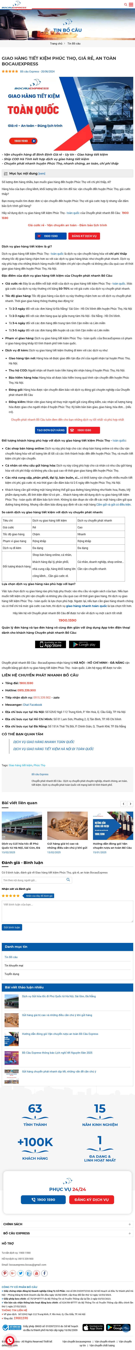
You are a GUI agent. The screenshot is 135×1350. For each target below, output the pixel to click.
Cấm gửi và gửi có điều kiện (113, 504)
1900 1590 (43, 1200)
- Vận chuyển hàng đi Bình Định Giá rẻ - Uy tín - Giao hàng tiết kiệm (55, 154)
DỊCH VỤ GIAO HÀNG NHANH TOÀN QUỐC (43, 742)
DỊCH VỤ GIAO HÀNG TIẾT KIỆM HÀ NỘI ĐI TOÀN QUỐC (53, 749)
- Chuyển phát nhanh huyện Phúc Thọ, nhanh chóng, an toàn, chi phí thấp (60, 163)
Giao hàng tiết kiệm (20, 765)
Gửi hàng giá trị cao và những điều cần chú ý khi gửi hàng (67, 847)
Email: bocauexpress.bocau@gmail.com (24, 1264)
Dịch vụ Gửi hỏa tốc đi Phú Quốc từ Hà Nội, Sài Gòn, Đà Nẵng (21, 847)
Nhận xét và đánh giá (16, 889)
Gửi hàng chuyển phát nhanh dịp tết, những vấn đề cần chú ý (59, 1071)
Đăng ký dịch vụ (92, 1200)
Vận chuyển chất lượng (102, 1345)
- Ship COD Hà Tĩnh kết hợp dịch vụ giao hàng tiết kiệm (45, 159)
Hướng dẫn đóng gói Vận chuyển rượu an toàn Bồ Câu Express (112, 847)
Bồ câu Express (40, 774)
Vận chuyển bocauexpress (76, 1341)
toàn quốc (73, 213)
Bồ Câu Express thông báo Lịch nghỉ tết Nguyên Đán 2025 (57, 1052)
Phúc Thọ (39, 765)
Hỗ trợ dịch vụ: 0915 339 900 (17, 1258)
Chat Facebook (32, 704)
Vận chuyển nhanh (105, 1341)
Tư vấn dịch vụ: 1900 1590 (16, 1252)
